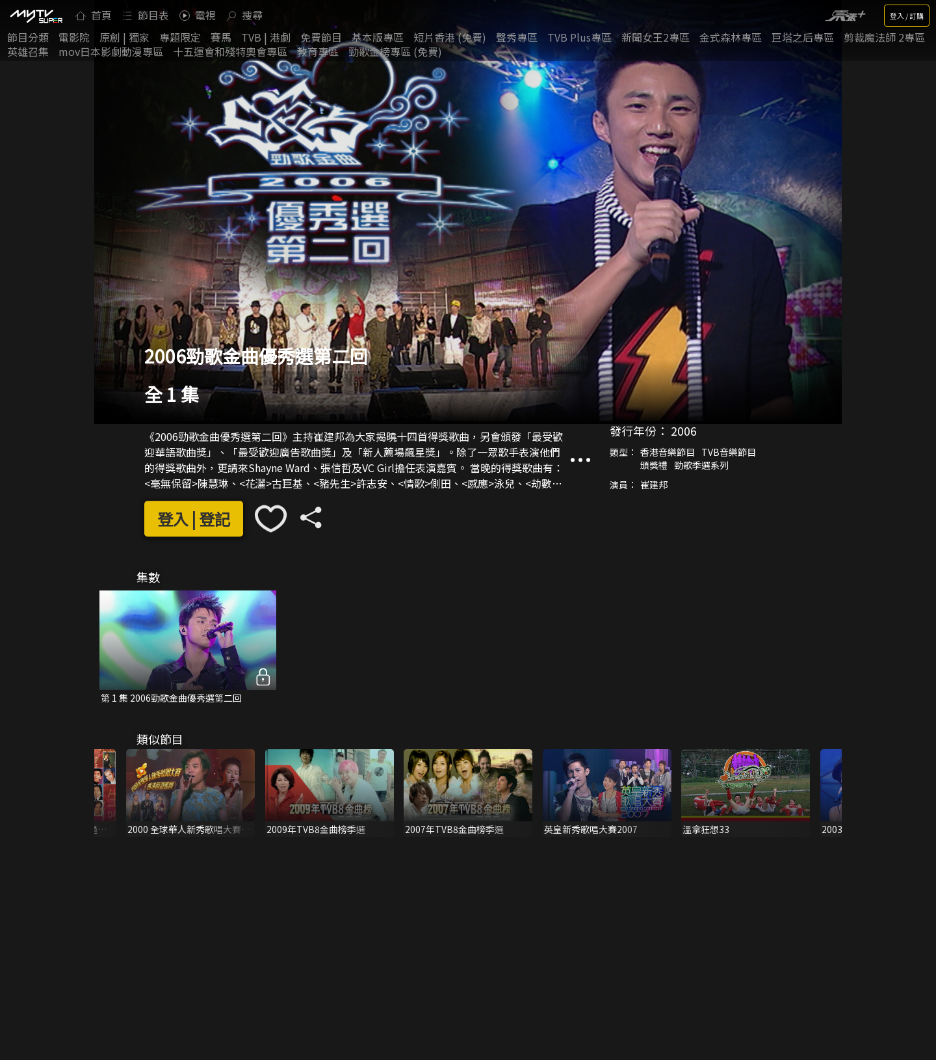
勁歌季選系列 (701, 464)
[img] (35, 15)
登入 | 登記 (193, 518)
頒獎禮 (654, 464)
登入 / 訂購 (907, 15)
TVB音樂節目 (728, 451)
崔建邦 (654, 484)
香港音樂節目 (667, 451)
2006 (684, 430)
